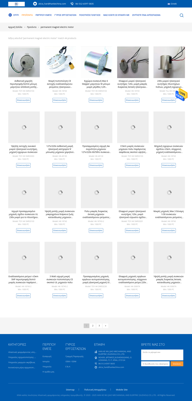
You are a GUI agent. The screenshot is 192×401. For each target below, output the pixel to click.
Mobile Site (122, 390)
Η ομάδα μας (48, 371)
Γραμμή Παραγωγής (75, 356)
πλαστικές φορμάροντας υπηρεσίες (24, 352)
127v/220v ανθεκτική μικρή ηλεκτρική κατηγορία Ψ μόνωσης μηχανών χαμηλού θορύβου (60, 150)
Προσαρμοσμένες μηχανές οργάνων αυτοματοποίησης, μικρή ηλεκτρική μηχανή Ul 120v (96, 281)
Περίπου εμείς (44, 15)
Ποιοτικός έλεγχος (89, 15)
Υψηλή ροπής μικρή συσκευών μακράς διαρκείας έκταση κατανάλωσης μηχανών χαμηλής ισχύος (169, 281)
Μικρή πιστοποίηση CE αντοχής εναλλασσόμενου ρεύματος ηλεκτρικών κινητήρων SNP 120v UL (59, 85)
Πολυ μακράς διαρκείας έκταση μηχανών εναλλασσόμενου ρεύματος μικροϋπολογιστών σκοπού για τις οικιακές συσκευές (95, 217)
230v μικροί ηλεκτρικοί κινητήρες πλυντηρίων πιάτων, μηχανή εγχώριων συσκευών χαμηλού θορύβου (168, 85)
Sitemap (70, 390)
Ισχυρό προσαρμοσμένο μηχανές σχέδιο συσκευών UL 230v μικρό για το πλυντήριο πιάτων (23, 216)
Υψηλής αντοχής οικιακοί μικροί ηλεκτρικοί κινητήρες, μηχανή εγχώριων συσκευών (23, 149)
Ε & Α (68, 366)
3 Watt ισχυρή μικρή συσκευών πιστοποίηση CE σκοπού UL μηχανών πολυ (59, 279)
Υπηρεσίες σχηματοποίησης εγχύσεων (25, 357)
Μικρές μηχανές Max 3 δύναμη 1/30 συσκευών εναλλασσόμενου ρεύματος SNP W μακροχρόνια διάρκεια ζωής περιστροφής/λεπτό (168, 217)
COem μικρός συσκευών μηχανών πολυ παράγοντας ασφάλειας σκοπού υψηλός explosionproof (132, 150)
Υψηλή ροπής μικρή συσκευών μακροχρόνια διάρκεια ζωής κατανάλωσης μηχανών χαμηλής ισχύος (60, 216)
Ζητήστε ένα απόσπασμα (146, 15)
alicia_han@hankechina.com (52, 3)
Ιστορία (46, 361)
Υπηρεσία (47, 366)
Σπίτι (13, 15)
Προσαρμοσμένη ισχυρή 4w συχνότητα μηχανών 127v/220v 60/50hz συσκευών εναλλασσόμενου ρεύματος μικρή (95, 152)
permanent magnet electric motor (57, 27)
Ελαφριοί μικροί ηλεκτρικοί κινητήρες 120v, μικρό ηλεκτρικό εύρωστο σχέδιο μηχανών (132, 216)
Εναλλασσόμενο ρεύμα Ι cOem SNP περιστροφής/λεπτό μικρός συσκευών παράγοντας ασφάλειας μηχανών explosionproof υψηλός (23, 282)
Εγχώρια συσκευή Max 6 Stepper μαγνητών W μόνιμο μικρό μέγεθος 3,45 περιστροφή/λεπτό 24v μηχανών (96, 86)
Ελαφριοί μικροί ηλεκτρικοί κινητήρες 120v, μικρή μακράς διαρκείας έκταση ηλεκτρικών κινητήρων (132, 85)
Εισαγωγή (47, 356)
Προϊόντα (27, 15)
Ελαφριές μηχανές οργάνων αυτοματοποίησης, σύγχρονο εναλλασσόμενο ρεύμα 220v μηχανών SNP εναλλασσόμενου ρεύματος (132, 282)
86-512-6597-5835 (84, 3)
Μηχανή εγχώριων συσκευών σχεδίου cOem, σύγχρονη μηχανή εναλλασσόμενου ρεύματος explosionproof (168, 150)
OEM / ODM (71, 361)
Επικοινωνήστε (23, 100)
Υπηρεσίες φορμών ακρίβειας (21, 362)
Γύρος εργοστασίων (65, 15)
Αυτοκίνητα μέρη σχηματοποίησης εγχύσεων (28, 367)
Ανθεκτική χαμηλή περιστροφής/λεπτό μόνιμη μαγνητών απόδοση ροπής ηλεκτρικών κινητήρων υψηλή (23, 85)
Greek (174, 3)
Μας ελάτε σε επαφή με (116, 15)
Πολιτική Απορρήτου (95, 390)
